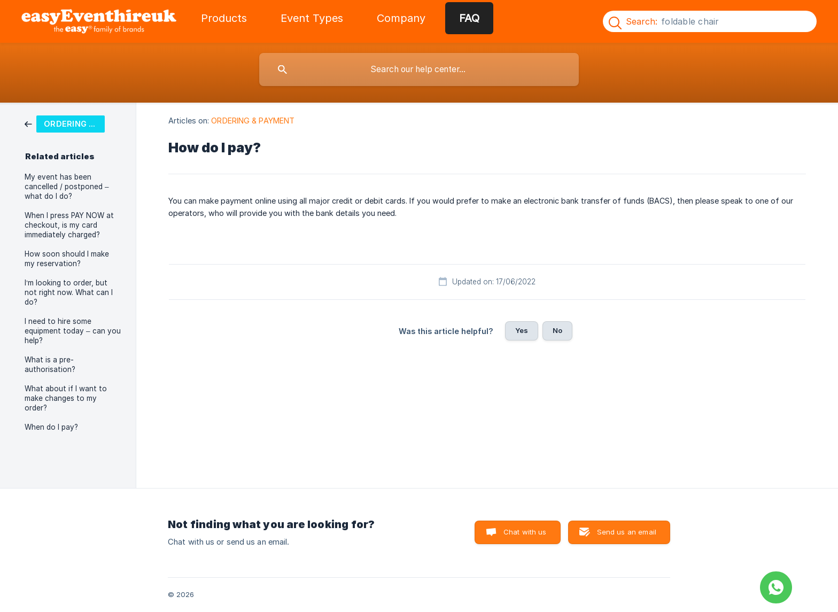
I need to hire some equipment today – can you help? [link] (73, 331)
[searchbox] (419, 69)
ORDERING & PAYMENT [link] (252, 120)
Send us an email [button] (626, 532)
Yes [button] (521, 330)
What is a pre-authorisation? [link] (50, 364)
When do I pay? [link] (51, 427)
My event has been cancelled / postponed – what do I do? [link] (67, 186)
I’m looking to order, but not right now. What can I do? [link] (69, 292)
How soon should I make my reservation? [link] (67, 259)
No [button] (557, 330)
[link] (65, 123)
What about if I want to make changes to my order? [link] (66, 398)
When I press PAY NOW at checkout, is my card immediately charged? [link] (69, 225)
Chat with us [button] (525, 532)
